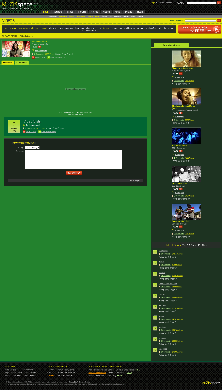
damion (161, 262)
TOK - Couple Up (179, 145)
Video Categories (26, 36)
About (133, 16)
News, (26, 376)
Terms (71, 370)
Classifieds (81, 16)
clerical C (162, 295)
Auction (97, 16)
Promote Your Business (97, 373)
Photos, (14, 376)
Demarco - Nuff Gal (180, 221)
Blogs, (7, 373)
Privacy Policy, (63, 370)
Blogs (13, 370)
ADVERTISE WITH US (66, 373)
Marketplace (63, 16)
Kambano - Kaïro (39, 41)
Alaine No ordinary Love (182, 68)
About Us (50, 370)
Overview (7, 62)
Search (104, 16)
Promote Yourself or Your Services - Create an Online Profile (111, 370)
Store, (26, 373)
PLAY (35, 47)
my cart (169, 3)
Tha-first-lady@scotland (168, 284)
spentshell (162, 327)
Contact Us (51, 373)
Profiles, (8, 370)
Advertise (117, 16)
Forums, (13, 373)
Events (32, 376)
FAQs (72, 375)
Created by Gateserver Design (79, 382)
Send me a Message (58, 57)
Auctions (33, 373)
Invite (110, 16)
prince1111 (163, 349)
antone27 (162, 305)
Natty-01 (162, 316)
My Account (53, 16)
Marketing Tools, (64, 375)
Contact (140, 16)
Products (90, 16)
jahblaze (162, 273)
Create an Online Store (116, 373)
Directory (72, 16)
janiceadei (162, 338)
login (153, 3)
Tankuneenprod (41, 51)
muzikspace (179, 78)
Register (50, 375)
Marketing (126, 16)
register (161, 3)
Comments (21, 62)
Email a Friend (40, 57)
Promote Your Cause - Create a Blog (102, 376)
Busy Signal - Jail (179, 183)
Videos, (7, 376)
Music (19, 376)
